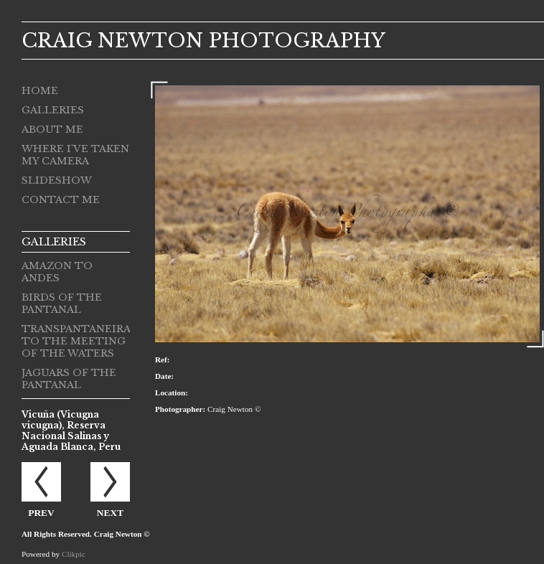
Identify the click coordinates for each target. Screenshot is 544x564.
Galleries (53, 110)
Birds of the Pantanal (62, 303)
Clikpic (73, 554)
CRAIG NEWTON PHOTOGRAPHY (203, 40)
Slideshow (57, 180)
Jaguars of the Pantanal (69, 379)
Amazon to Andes (57, 272)
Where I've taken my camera (75, 155)
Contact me (61, 200)
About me (52, 129)
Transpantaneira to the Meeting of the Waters (76, 341)
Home (40, 91)
